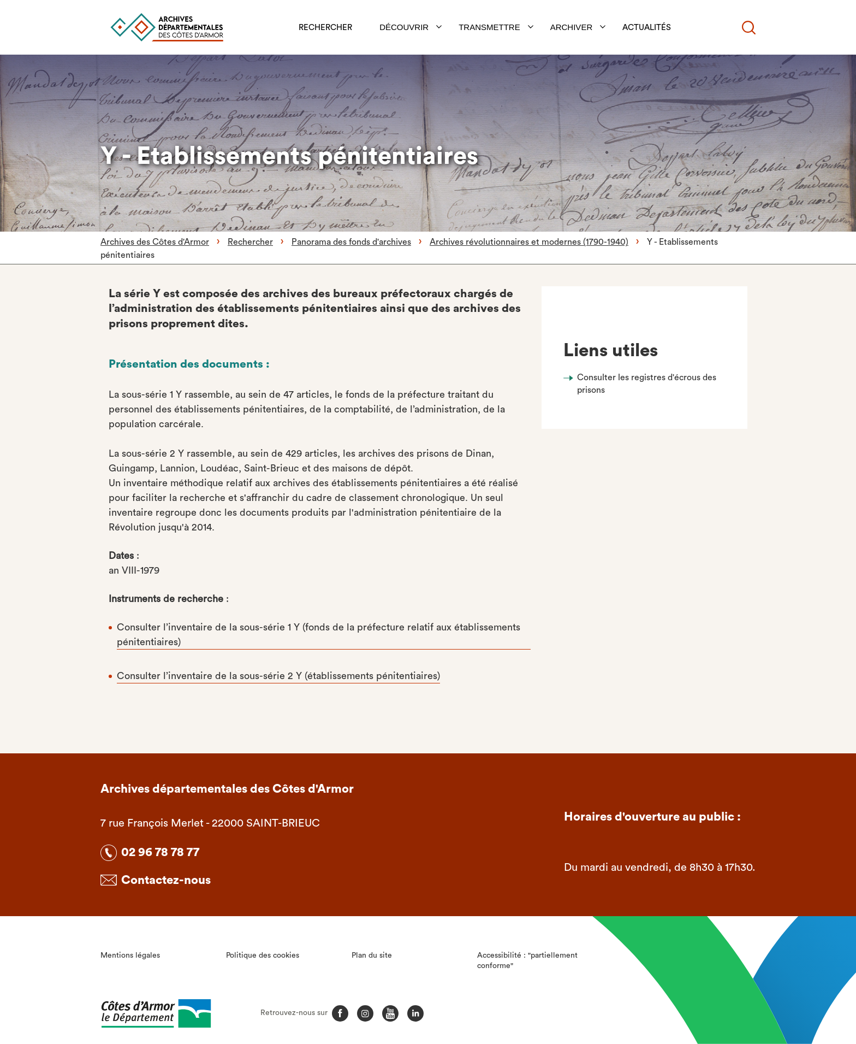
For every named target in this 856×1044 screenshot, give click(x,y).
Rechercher (326, 27)
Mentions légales (130, 955)
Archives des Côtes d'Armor (154, 242)
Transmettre (490, 27)
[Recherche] (749, 27)
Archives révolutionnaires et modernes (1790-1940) (529, 242)
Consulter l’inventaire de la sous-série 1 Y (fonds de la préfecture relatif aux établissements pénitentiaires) (318, 634)
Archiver (572, 27)
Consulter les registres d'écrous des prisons (646, 383)
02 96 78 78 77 (160, 852)
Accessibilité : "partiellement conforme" (527, 961)
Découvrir (404, 27)
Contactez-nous (166, 880)
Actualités (647, 27)
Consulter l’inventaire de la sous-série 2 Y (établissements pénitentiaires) (278, 676)
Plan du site (372, 955)
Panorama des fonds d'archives (351, 242)
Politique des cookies (262, 955)
